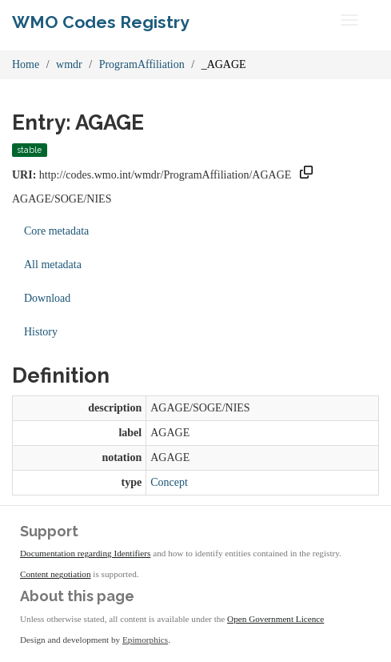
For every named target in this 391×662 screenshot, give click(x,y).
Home (25, 64)
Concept (169, 482)
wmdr (69, 64)
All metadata (53, 265)
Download (47, 298)
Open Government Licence (275, 619)
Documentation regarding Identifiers (85, 553)
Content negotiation (55, 574)
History (41, 332)
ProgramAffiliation (142, 64)
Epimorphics (145, 639)
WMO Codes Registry (101, 22)
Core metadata (56, 231)
